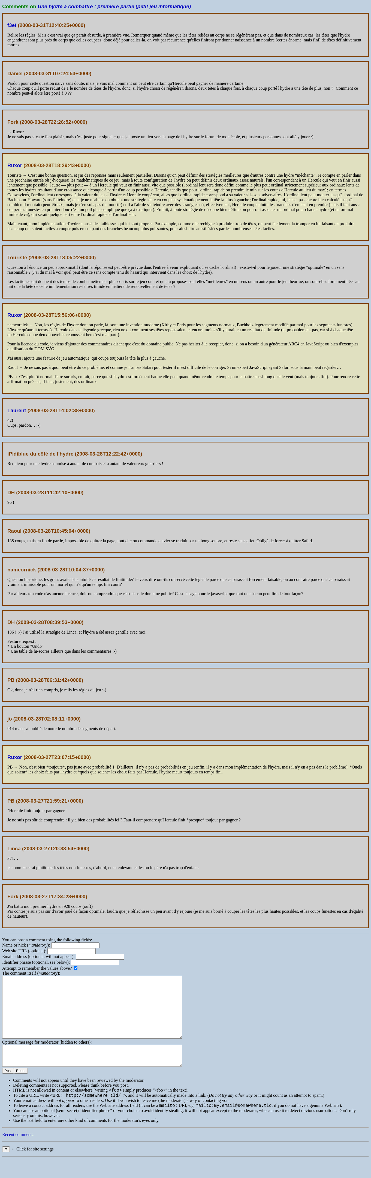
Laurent (16, 410)
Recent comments (17, 1153)
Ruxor (14, 165)
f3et (11, 25)
